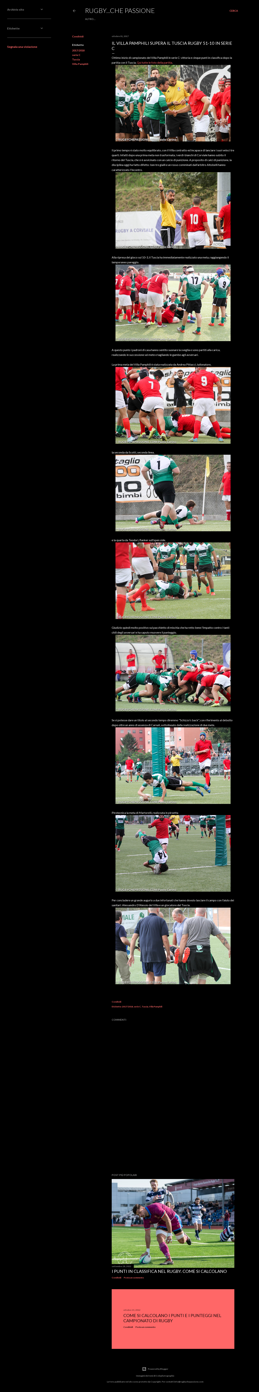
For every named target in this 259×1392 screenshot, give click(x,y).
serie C (76, 54)
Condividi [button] (78, 36)
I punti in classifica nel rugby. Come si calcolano (169, 1271)
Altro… (90, 18)
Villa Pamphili (80, 63)
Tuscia (76, 59)
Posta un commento (134, 1277)
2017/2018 (78, 50)
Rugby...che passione (120, 10)
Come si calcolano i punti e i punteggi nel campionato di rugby (172, 1318)
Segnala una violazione (22, 46)
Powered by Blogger (155, 1369)
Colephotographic (165, 1375)
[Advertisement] (173, 1139)
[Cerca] (234, 10)
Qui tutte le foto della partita (154, 62)
